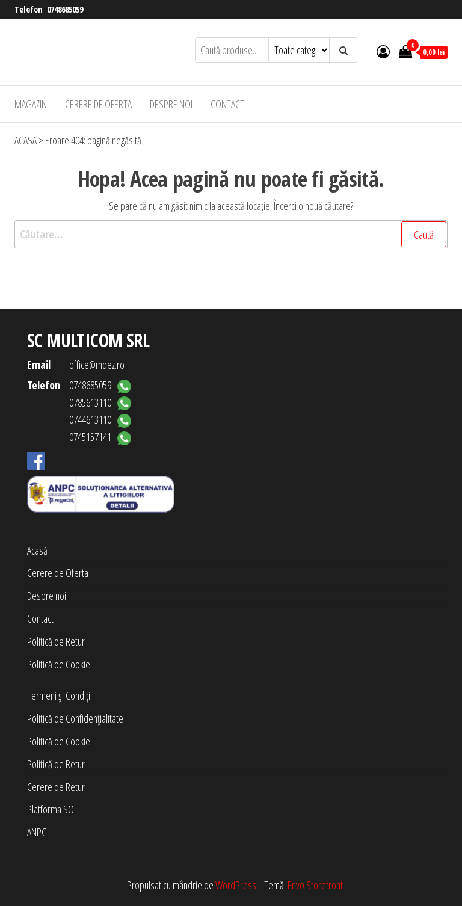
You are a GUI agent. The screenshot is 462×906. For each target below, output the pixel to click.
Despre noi (171, 104)
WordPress (235, 885)
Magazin (30, 104)
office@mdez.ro (97, 364)
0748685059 (65, 9)
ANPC (36, 832)
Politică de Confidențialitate (75, 718)
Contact (227, 104)
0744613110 (90, 419)
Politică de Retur (56, 641)
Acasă (37, 550)
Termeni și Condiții (59, 695)
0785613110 (90, 402)
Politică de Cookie (58, 664)
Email (39, 364)
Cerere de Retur (56, 787)
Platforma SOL (52, 809)
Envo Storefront (315, 885)
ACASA (25, 140)
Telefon (43, 385)
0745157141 (90, 437)
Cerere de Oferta (98, 104)
